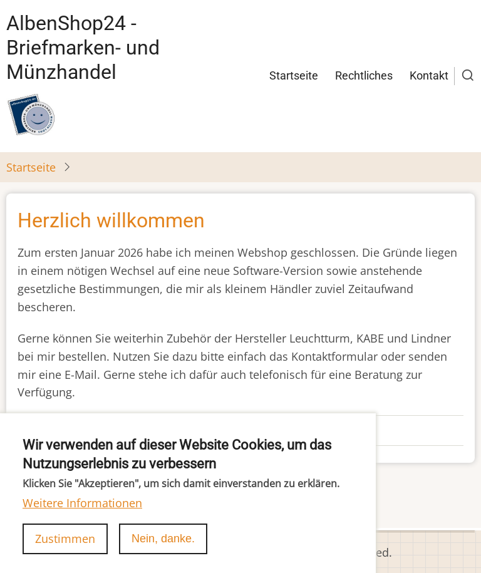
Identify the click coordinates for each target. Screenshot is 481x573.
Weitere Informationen (82, 516)
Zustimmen (65, 552)
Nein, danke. (163, 552)
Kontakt (429, 75)
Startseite (293, 75)
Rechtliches (364, 75)
